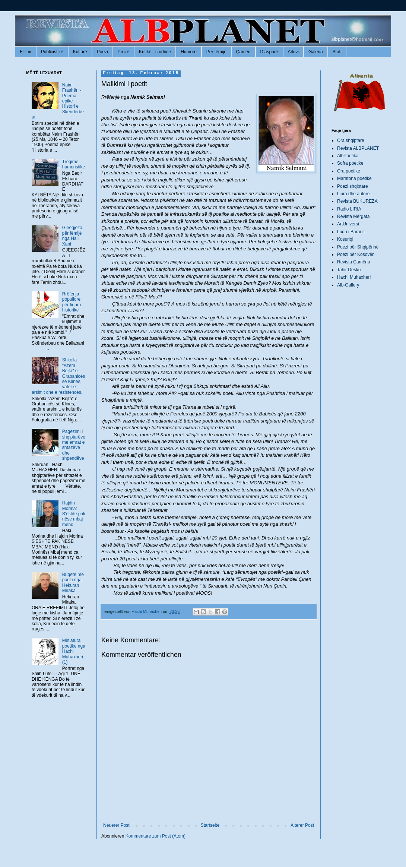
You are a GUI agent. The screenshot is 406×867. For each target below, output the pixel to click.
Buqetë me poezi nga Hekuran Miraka (73, 582)
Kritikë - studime (155, 51)
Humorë (189, 51)
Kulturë (80, 51)
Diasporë (269, 51)
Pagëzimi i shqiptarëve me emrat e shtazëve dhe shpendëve (73, 445)
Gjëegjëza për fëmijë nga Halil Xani (72, 235)
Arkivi (293, 51)
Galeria (315, 51)
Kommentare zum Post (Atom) (155, 836)
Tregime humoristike (73, 164)
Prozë (123, 51)
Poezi (102, 51)
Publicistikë (52, 51)
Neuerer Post (116, 825)
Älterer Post (302, 825)
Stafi (337, 51)
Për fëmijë (216, 51)
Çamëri (243, 51)
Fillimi (25, 51)
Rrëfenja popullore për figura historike (71, 302)
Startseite (210, 825)
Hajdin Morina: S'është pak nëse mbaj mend (73, 513)
